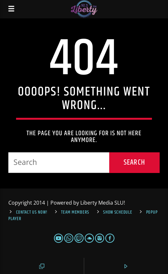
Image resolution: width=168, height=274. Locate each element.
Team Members (75, 212)
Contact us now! (32, 212)
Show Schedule (117, 212)
